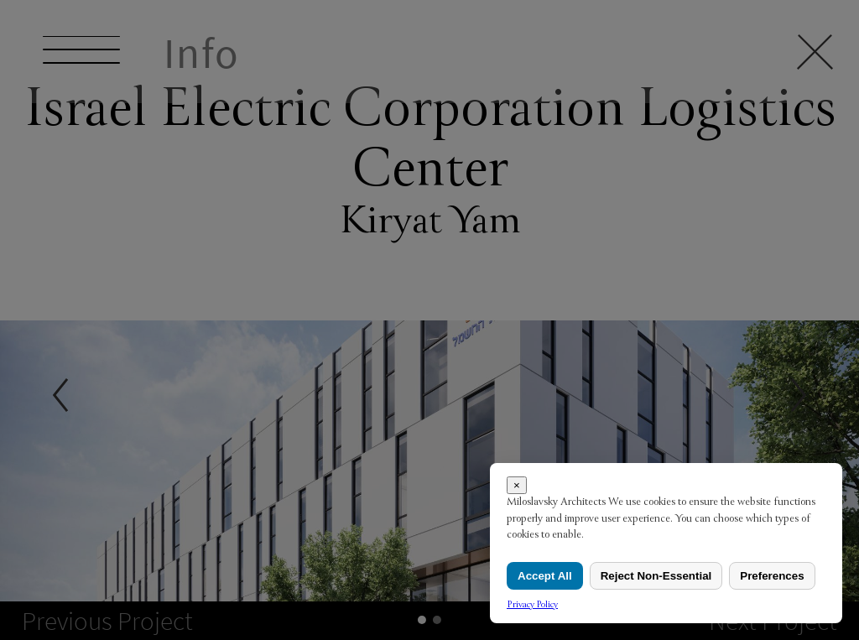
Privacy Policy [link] (532, 604)
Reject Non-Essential (656, 576)
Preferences (772, 576)
